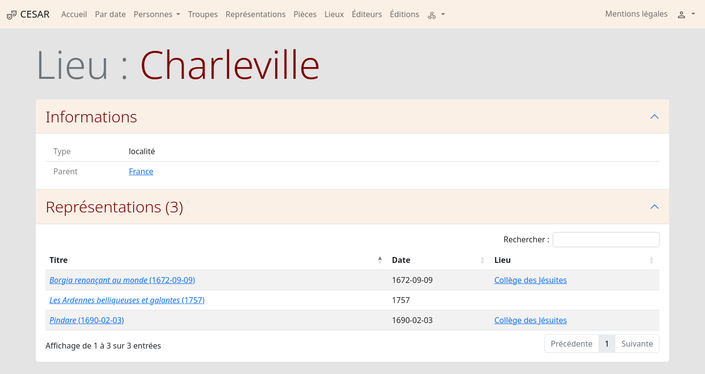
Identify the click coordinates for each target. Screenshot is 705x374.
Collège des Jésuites (530, 280)
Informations (91, 116)
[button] (435, 14)
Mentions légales (636, 13)
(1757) (127, 300)
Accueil (74, 14)
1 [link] (607, 343)
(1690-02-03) (86, 320)
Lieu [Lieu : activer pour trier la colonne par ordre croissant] (502, 260)
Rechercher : (581, 239)
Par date (110, 14)
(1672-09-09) (122, 280)
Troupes (202, 14)
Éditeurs (367, 14)
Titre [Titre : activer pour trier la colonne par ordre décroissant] (58, 260)
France (141, 171)
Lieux (334, 14)
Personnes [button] (154, 14)
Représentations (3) (114, 206)
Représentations (256, 14)
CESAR (27, 14)
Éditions (404, 14)
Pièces (304, 14)
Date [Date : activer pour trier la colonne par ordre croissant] (401, 260)
